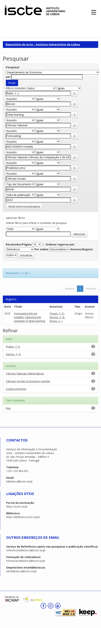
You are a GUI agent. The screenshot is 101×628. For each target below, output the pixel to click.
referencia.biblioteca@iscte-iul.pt (25, 550)
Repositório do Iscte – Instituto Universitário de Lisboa (43, 44)
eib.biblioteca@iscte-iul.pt (21, 571)
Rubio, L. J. (56, 321)
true (8, 408)
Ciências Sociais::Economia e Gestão (28, 381)
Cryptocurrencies (16, 389)
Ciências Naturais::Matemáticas (25, 373)
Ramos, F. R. (57, 317)
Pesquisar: (13, 67)
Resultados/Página (19, 244)
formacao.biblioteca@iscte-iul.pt (25, 561)
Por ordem (41, 249)
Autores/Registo (81, 249)
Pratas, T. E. (56, 313)
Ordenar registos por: (60, 244)
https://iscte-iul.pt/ (17, 506)
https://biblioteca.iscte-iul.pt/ (23, 517)
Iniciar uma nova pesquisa (24, 206)
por (8, 77)
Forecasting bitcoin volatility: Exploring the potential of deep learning (29, 317)
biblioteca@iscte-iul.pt (19, 481)
